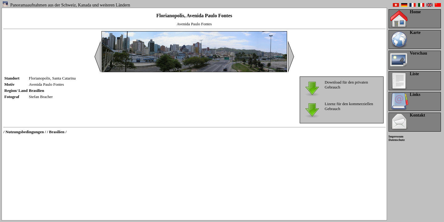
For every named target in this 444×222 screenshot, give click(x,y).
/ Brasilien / (57, 132)
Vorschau (418, 53)
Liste (414, 74)
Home (415, 12)
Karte (415, 32)
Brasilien (36, 90)
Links (415, 94)
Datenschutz (396, 140)
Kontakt (417, 115)
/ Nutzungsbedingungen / (24, 132)
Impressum (395, 136)
